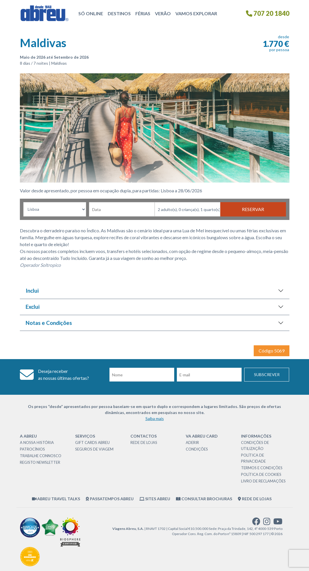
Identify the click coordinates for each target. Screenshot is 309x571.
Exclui (32, 306)
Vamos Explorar (196, 13)
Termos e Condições (262, 467)
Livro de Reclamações (263, 481)
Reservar (253, 209)
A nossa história (37, 442)
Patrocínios (32, 449)
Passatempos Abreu (110, 498)
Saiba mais (154, 418)
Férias (142, 13)
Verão (163, 13)
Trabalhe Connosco (40, 455)
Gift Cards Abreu (92, 442)
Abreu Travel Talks (56, 498)
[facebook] (256, 522)
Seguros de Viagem (94, 449)
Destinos (119, 13)
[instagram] (266, 522)
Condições (197, 449)
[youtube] (278, 522)
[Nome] (141, 375)
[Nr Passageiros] (187, 209)
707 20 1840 (267, 13)
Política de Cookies (261, 474)
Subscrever (267, 374)
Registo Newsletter (40, 462)
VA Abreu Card (202, 436)
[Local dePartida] (54, 209)
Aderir (192, 442)
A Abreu (28, 436)
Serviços (85, 436)
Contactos (143, 436)
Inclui (32, 290)
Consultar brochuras (204, 498)
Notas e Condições (49, 322)
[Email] (209, 375)
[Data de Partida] (122, 209)
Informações (256, 436)
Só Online (90, 13)
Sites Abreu (154, 498)
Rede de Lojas (143, 442)
